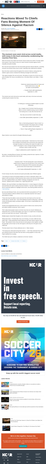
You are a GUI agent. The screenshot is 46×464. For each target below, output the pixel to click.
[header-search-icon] (35, 1)
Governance (38, 459)
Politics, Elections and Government (17, 397)
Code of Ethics (38, 457)
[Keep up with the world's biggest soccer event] (23, 349)
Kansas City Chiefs (15, 241)
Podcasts (19, 462)
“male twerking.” (6, 189)
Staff (27, 456)
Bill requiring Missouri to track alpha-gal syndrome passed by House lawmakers (26, 406)
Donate (41, 1)
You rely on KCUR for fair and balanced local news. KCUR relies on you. (23, 316)
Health (11, 405)
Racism (24, 241)
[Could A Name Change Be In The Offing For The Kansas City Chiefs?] (6, 428)
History (11, 382)
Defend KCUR (23, 446)
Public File (37, 462)
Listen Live (19, 456)
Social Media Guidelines (38, 454)
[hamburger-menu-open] (3, 2)
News (2, 14)
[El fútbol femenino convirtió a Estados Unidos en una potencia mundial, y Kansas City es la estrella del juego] (5, 384)
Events (27, 454)
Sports (11, 389)
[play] (3, 6)
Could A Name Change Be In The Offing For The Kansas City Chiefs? (25, 426)
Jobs (27, 462)
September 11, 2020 (32, 91)
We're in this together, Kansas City (23, 436)
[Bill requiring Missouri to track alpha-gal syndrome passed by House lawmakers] (5, 407)
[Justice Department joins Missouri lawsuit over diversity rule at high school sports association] (5, 392)
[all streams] (44, 6)
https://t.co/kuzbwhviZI (35, 166)
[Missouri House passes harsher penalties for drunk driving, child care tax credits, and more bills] (5, 399)
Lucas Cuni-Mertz (11, 28)
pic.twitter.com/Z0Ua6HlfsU (32, 87)
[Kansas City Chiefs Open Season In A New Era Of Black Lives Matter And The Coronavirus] (6, 420)
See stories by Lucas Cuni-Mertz (9, 256)
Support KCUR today (23, 321)
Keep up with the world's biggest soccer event (23, 373)
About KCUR (19, 454)
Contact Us (28, 459)
